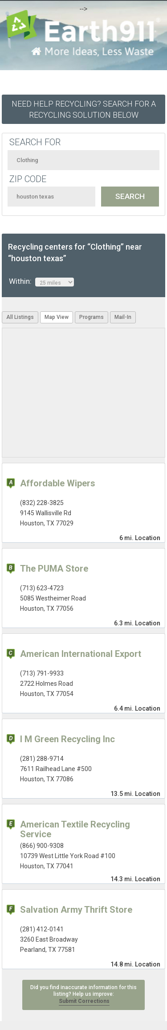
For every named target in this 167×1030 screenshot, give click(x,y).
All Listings (20, 317)
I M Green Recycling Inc (67, 739)
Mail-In (122, 317)
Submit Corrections (84, 1001)
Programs (91, 317)
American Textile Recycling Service (75, 829)
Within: (41, 281)
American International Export (80, 653)
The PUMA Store (54, 568)
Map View (57, 317)
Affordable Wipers (57, 483)
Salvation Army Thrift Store (76, 909)
